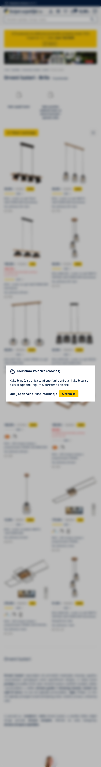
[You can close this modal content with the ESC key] (50, 383)
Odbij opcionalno (21, 394)
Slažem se (68, 394)
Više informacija (46, 394)
